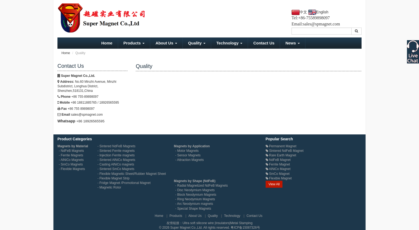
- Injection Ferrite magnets (116, 155)
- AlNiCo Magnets (71, 160)
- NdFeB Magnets (71, 151)
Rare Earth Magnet (281, 155)
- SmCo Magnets (71, 164)
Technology (229, 43)
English (322, 12)
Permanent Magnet (281, 146)
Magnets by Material (72, 146)
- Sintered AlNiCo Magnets (116, 160)
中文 (303, 12)
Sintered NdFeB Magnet (285, 151)
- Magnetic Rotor (109, 187)
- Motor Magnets (187, 151)
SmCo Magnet (278, 174)
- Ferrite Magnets (71, 155)
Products (134, 43)
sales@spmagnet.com (321, 24)
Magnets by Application (192, 146)
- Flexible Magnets (72, 169)
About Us (166, 43)
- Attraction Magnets (189, 160)
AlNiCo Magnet (278, 169)
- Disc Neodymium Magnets (195, 190)
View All (274, 184)
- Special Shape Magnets (193, 208)
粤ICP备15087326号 (245, 227)
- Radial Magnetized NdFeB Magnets (201, 185)
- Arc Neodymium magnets (194, 204)
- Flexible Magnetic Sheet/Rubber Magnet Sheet (132, 174)
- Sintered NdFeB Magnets (116, 146)
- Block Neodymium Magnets (195, 195)
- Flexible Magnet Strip (114, 178)
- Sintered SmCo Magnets (116, 169)
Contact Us (263, 43)
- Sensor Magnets (188, 155)
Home (106, 43)
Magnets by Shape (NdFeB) (194, 181)
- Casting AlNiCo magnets (116, 164)
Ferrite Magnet (278, 164)
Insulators (222, 223)
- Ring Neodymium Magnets (195, 199)
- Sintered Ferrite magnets (116, 151)
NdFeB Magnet (278, 160)
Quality (196, 43)
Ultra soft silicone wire (199, 223)
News (292, 43)
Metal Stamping (241, 223)
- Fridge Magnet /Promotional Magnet (124, 183)
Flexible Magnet (279, 178)
